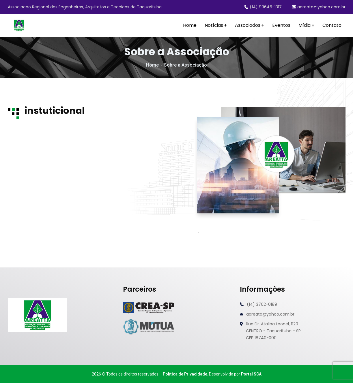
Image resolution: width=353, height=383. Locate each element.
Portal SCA (251, 374)
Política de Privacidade (185, 374)
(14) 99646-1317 (263, 7)
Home (152, 65)
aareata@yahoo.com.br (318, 7)
